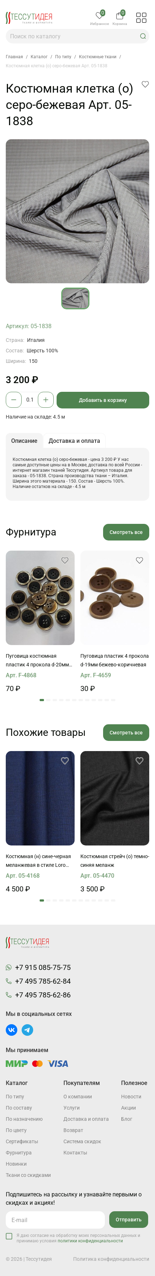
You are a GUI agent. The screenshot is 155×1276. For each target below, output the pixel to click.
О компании (77, 1096)
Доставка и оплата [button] (74, 440)
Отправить (129, 1219)
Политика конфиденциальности (111, 1259)
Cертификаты (22, 1141)
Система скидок (82, 1141)
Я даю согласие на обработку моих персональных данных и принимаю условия (78, 1238)
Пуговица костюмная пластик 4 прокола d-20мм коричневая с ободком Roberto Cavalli (37, 661)
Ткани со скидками (28, 1175)
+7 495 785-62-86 (43, 995)
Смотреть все (126, 532)
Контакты (75, 1153)
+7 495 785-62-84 (43, 981)
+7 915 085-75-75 (43, 967)
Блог (126, 1119)
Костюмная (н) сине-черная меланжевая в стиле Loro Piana (38, 861)
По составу (19, 1108)
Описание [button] (24, 440)
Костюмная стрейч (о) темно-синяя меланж (114, 860)
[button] (143, 36)
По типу (15, 1096)
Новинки (16, 1164)
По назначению (24, 1119)
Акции (128, 1108)
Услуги (71, 1108)
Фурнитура (19, 1153)
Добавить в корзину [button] (103, 400)
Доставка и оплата (86, 1119)
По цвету (16, 1130)
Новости (131, 1096)
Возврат (73, 1130)
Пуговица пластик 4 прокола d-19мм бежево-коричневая (114, 660)
